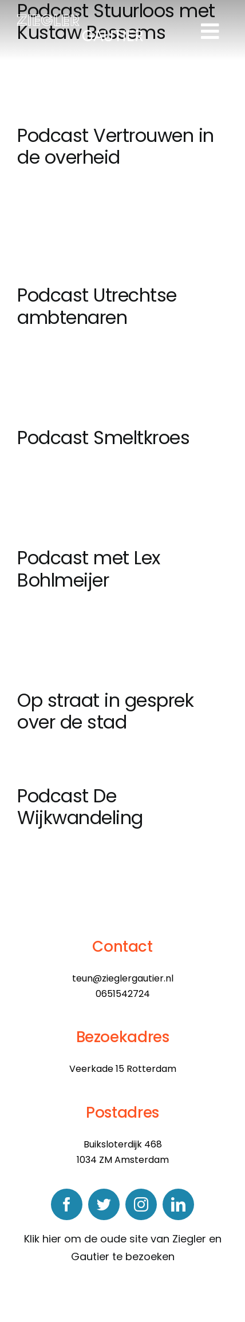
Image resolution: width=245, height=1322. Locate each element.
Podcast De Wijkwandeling (80, 806)
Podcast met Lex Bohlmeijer (88, 568)
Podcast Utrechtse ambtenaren (97, 306)
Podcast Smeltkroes (103, 437)
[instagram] (141, 1204)
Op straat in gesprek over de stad (105, 711)
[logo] (80, 19)
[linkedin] (178, 1204)
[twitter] (104, 1204)
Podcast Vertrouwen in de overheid (115, 146)
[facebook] (66, 1204)
